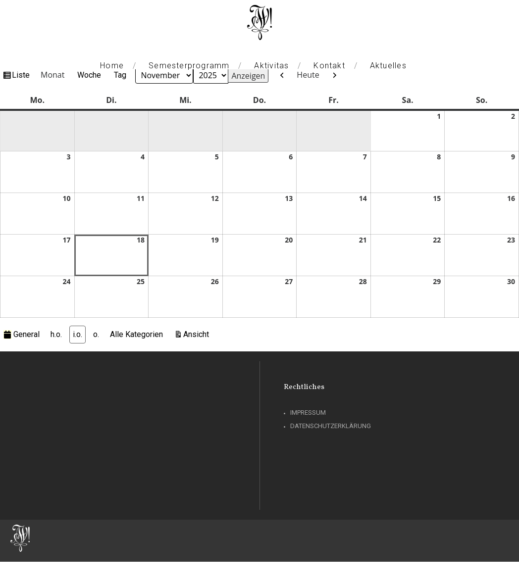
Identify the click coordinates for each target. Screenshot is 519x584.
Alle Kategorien (136, 334)
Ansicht (197, 333)
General (21, 334)
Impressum (308, 412)
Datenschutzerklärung (330, 426)
